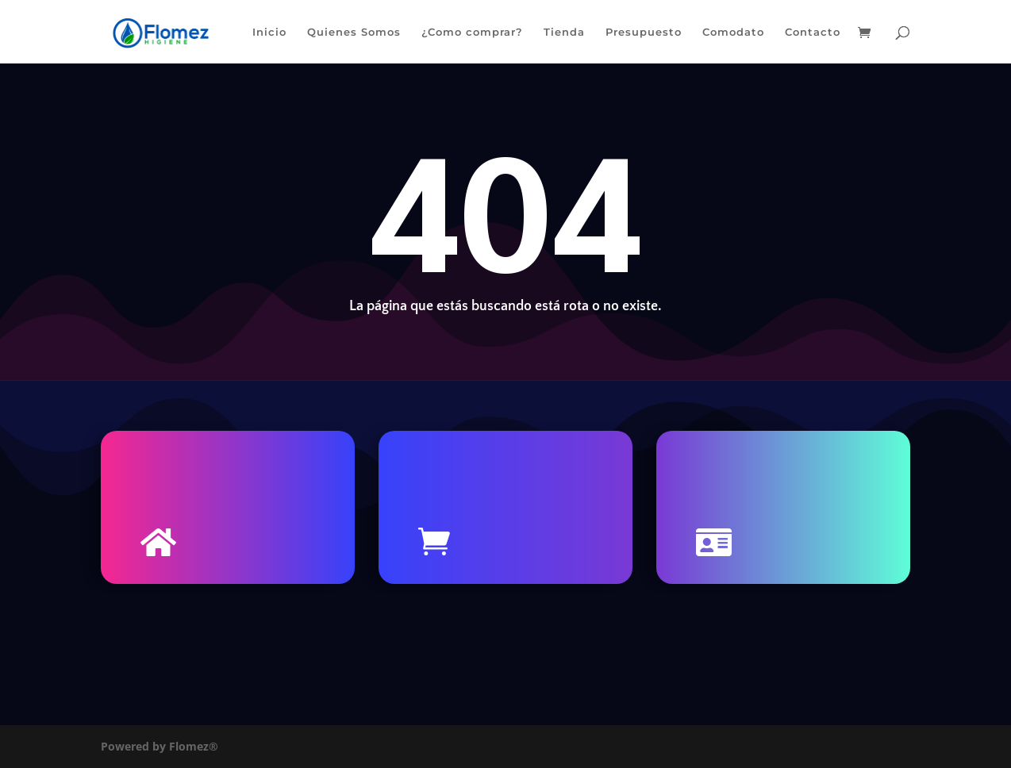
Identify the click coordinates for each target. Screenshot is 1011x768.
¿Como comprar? (472, 32)
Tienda (564, 32)
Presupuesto (643, 32)
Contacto (812, 32)
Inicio (269, 32)
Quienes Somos (354, 32)
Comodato (733, 32)
